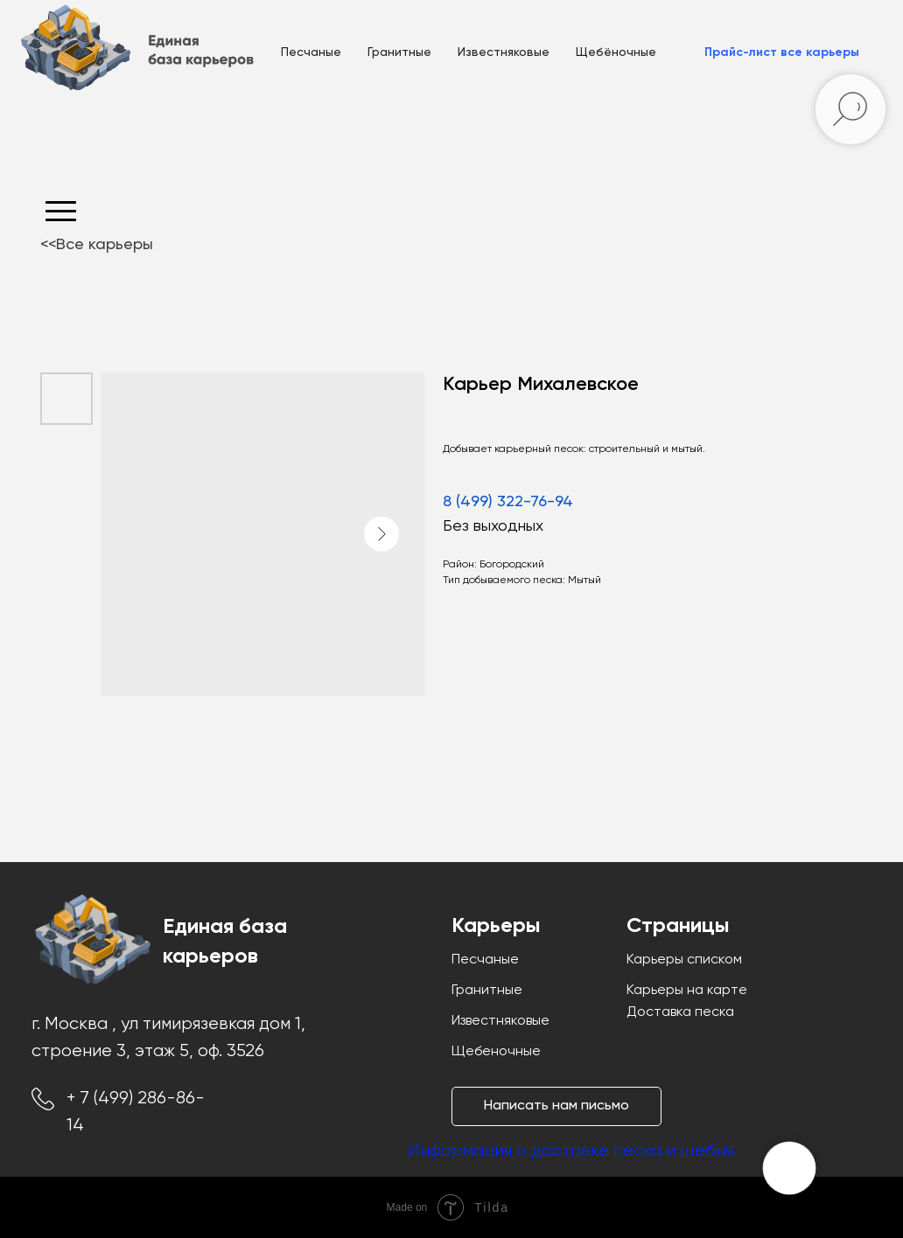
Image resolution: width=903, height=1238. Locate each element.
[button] (782, 52)
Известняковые (504, 52)
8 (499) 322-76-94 (508, 502)
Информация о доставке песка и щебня (570, 1151)
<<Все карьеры (96, 245)
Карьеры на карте (686, 991)
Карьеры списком (684, 960)
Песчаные (311, 52)
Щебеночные (496, 1052)
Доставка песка (680, 1012)
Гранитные (399, 52)
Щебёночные (616, 52)
